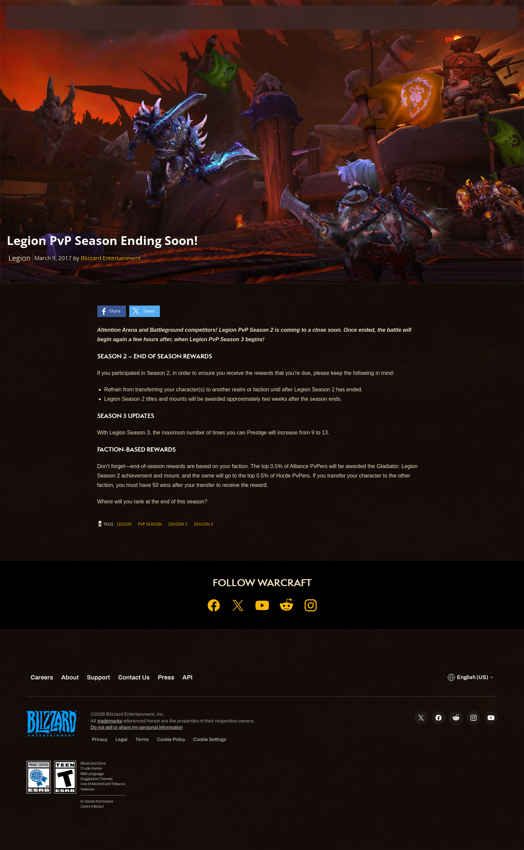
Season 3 (203, 524)
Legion (124, 524)
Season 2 (177, 524)
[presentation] (30, 17)
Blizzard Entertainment (111, 258)
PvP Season (150, 524)
